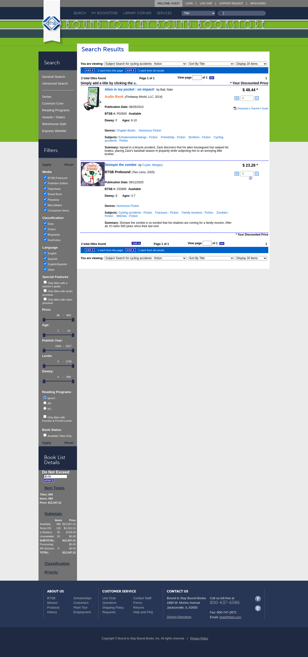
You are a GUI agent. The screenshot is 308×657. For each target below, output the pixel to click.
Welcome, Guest (169, 3)
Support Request (231, 3)
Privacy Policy (199, 638)
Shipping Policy (113, 607)
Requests (109, 612)
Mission (52, 602)
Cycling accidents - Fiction (135, 212)
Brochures (258, 3)
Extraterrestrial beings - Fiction (138, 137)
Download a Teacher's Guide (250, 108)
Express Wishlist (54, 131)
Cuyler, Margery (152, 165)
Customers (81, 602)
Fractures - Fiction (167, 212)
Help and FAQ (143, 612)
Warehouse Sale (54, 124)
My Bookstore (104, 13)
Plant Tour (80, 607)
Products (53, 607)
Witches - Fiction (127, 216)
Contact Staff (142, 598)
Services (164, 13)
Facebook (258, 599)
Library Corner (137, 13)
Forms (137, 602)
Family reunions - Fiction (197, 212)
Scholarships (82, 598)
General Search (53, 77)
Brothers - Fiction (200, 137)
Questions (109, 602)
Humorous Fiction (150, 130)
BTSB (51, 598)
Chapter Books (125, 130)
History (52, 612)
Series (46, 97)
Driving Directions (179, 617)
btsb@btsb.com (230, 617)
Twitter (258, 608)
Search (79, 13)
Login (189, 3)
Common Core (52, 103)
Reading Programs (55, 110)
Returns (138, 607)
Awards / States (53, 117)
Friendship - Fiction (173, 137)
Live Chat (206, 3)
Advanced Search (55, 83)
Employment (82, 612)
